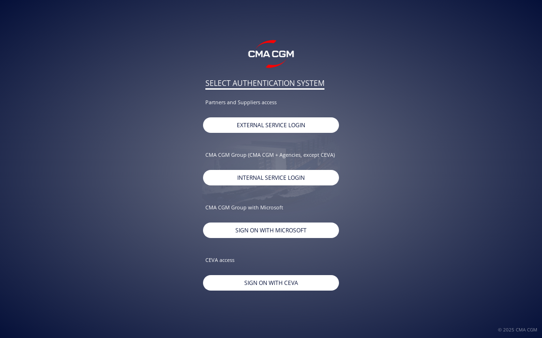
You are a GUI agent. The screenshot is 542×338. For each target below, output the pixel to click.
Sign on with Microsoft (271, 230)
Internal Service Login (271, 178)
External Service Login (271, 125)
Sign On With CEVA (271, 283)
